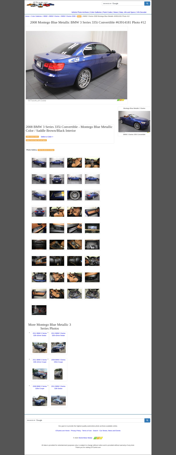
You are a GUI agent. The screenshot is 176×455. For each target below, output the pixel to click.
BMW (45, 16)
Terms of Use (87, 431)
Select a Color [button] (47, 137)
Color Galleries (96, 12)
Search (95, 431)
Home (27, 16)
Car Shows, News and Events (110, 431)
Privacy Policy (76, 431)
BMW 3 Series (54, 16)
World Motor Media (85, 438)
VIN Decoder (142, 12)
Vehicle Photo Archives (80, 12)
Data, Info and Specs (127, 12)
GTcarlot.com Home (62, 431)
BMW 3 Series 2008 (68, 16)
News (116, 12)
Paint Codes (107, 12)
